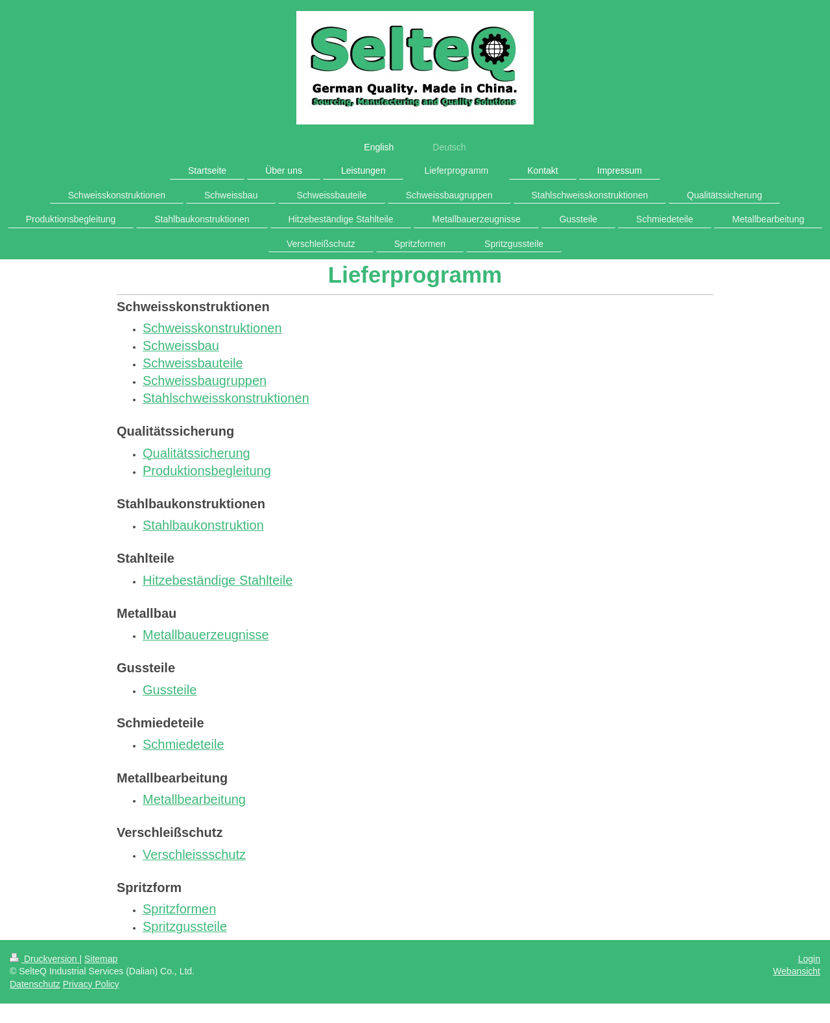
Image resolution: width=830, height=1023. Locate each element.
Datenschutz (35, 984)
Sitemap (100, 959)
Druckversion (44, 959)
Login (809, 959)
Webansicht (796, 971)
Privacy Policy (91, 984)
